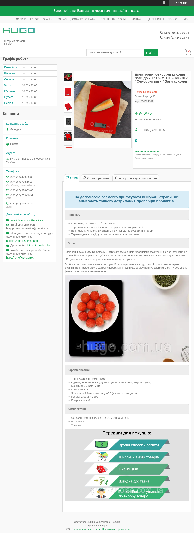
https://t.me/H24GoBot (20, 257)
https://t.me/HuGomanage (22, 240)
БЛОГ (186, 19)
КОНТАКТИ (138, 19)
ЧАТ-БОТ (173, 19)
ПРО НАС (61, 19)
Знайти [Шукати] (150, 52)
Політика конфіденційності (116, 529)
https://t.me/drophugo (40, 245)
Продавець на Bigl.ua (97, 525)
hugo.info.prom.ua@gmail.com (27, 220)
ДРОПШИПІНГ (156, 19)
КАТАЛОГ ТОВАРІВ (40, 19)
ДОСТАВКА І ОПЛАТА (83, 19)
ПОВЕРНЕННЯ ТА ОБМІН (113, 19)
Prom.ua (115, 522)
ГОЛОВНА (20, 19)
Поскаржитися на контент (86, 529)
